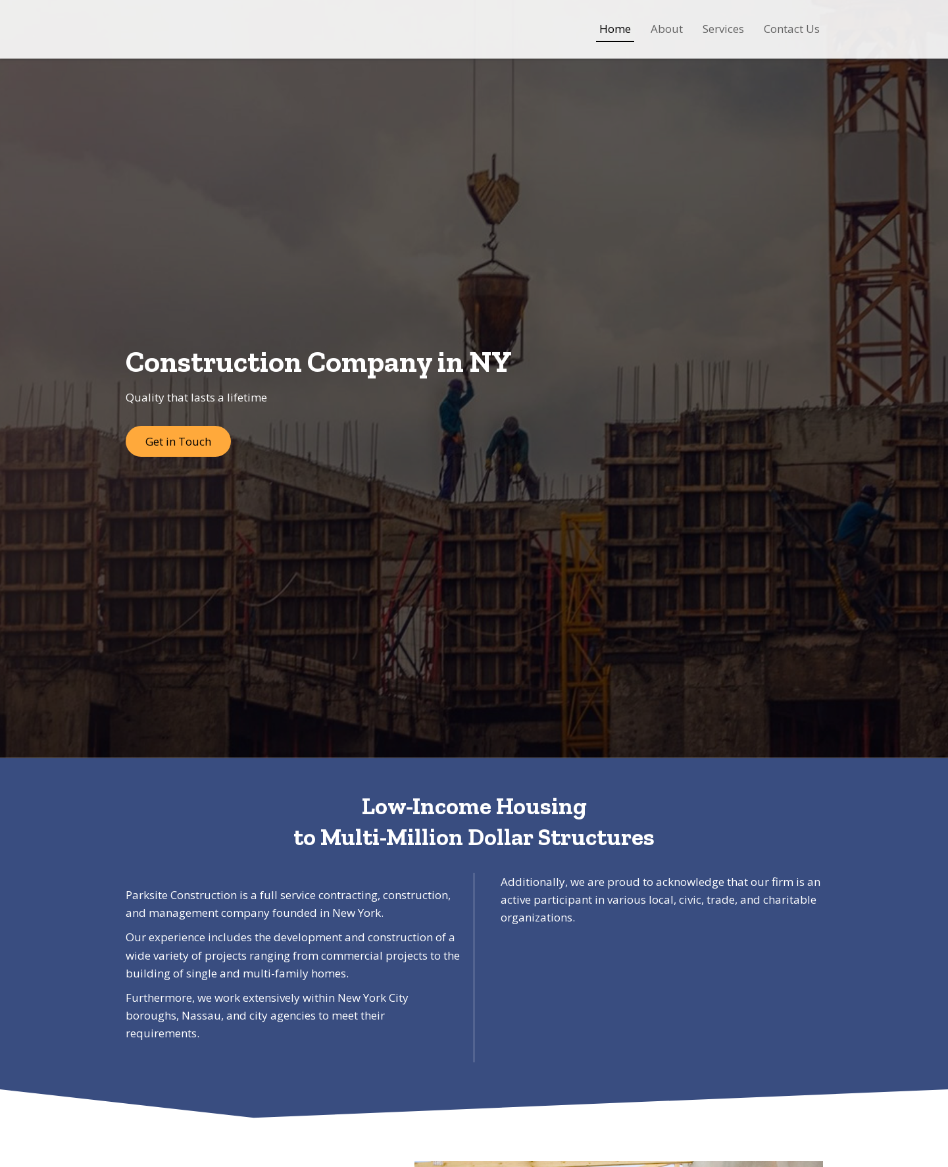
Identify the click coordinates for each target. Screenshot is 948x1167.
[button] (178, 441)
